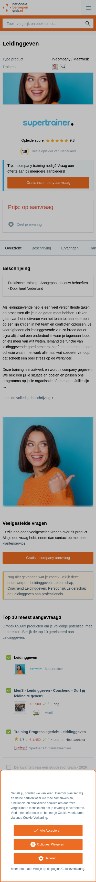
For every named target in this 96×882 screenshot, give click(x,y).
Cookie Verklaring (35, 818)
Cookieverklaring (72, 869)
